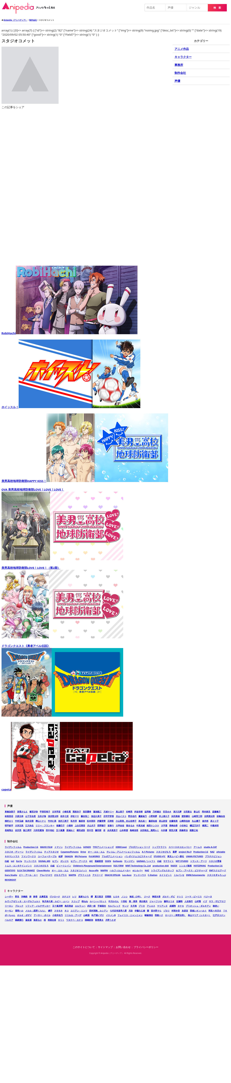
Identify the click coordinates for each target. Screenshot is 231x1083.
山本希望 (124, 830)
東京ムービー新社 (175, 856)
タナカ (181, 905)
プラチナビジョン (213, 856)
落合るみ (130, 825)
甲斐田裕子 (45, 811)
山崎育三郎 (197, 816)
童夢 (175, 851)
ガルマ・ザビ (168, 896)
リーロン (9, 905)
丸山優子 (196, 820)
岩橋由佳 (221, 816)
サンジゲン (129, 861)
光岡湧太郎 (209, 816)
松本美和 (91, 820)
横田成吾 (81, 830)
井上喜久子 (164, 816)
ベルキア (9, 919)
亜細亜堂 (99, 861)
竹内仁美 (52, 820)
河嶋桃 (24, 896)
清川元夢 (177, 811)
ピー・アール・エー (28, 875)
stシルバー (138, 870)
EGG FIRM (119, 865)
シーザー (9, 896)
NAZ (212, 851)
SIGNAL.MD (44, 861)
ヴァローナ (55, 896)
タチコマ (66, 896)
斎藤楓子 (216, 811)
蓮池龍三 (97, 811)
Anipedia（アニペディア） (30, 8)
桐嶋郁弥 (89, 919)
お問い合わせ (123, 947)
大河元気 (19, 825)
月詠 (131, 910)
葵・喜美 (133, 901)
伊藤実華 (101, 820)
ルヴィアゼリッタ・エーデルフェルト (22, 901)
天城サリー (108, 811)
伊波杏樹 (138, 811)
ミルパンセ (179, 875)
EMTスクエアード (217, 870)
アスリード (97, 875)
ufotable (220, 851)
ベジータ (208, 896)
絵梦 (61, 856)
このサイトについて (84, 947)
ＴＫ (225, 910)
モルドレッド (114, 905)
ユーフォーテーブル (47, 856)
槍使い (216, 905)
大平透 (164, 825)
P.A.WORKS (94, 856)
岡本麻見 (206, 811)
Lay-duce (127, 875)
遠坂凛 (28, 919)
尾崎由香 (173, 825)
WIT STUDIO (182, 861)
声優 (177, 81)
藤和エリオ (169, 901)
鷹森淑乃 (142, 816)
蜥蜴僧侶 (148, 915)
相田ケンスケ (153, 825)
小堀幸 (70, 825)
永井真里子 (112, 830)
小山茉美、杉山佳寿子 (126, 820)
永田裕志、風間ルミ (149, 830)
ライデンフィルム (13, 847)
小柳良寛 (66, 811)
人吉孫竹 (188, 901)
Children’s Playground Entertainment (92, 865)
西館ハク (159, 915)
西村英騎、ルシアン (98, 910)
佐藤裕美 (173, 820)
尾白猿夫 (143, 901)
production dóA (161, 865)
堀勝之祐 (194, 830)
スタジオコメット (78, 870)
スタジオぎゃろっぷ (216, 875)
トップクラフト (159, 847)
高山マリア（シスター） (199, 915)
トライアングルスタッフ (162, 870)
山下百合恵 (30, 816)
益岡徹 (147, 811)
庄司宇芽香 (108, 816)
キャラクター (183, 57)
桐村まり (9, 820)
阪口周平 (27, 830)
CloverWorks (43, 870)
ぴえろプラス (60, 875)
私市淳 (74, 820)
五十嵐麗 (60, 830)
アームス (198, 847)
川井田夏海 (38, 830)
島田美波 (69, 905)
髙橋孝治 (183, 830)
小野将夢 (153, 816)
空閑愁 (108, 896)
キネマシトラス (12, 856)
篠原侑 (82, 820)
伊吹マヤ (75, 816)
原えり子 (214, 820)
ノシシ (124, 896)
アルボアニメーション (112, 856)
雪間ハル (19, 910)
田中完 (90, 830)
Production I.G (30, 847)
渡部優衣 (186, 816)
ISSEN (108, 861)
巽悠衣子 (77, 811)
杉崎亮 (129, 811)
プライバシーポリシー (146, 947)
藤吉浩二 (85, 816)
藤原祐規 (153, 820)
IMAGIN (69, 856)
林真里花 (9, 816)
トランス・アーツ (198, 861)
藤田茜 (98, 830)
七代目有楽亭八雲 (118, 910)
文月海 (133, 905)
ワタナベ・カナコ (74, 919)
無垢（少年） (135, 896)
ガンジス (64, 861)
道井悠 (205, 820)
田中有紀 (50, 830)
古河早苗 (56, 811)
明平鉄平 (9, 825)
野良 (17, 896)
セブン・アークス (79, 861)
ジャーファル (155, 901)
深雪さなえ (22, 811)
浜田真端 (175, 816)
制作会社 (180, 73)
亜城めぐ (70, 830)
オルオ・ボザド (24, 915)
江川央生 (29, 825)
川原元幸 (19, 816)
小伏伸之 (183, 825)
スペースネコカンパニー (180, 847)
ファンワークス (28, 856)
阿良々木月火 (215, 910)
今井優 (164, 830)
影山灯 (197, 811)
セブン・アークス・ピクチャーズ (191, 870)
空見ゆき (167, 811)
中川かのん (113, 901)
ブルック (19, 905)
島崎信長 (134, 830)
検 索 (217, 7)
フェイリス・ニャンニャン (130, 915)
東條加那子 (10, 811)
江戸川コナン (219, 915)
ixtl (12, 861)
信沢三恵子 (63, 820)
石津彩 (110, 820)
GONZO (87, 847)
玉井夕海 (42, 816)
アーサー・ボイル (42, 915)
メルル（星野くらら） (35, 910)
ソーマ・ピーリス (193, 896)
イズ (205, 901)
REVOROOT (10, 879)
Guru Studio (11, 875)
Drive (83, 851)
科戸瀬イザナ (97, 915)
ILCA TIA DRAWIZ (26, 870)
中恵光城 (140, 825)
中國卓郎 (214, 825)
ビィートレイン (63, 865)
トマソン (58, 847)
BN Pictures (81, 856)
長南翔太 (9, 830)
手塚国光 (102, 905)
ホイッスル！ (71, 407)
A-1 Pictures (148, 851)
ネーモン (9, 910)
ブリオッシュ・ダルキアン (198, 905)
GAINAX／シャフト (146, 861)
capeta (67, 789)
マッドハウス (30, 861)
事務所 (179, 65)
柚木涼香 (29, 820)
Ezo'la (19, 861)
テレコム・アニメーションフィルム (123, 851)
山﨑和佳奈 (184, 820)
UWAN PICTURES (194, 856)
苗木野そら (156, 910)
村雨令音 (175, 910)
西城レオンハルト (198, 910)
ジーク (147, 896)
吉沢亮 (18, 830)
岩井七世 (64, 816)
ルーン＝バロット (98, 901)
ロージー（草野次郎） (175, 915)
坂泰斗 (111, 825)
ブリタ (142, 905)
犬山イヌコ (121, 816)
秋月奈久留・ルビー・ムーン (55, 901)
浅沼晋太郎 (53, 816)
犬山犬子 (91, 825)
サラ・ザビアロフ (217, 901)
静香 (35, 896)
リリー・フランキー (45, 825)
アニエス (151, 905)
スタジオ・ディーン (14, 851)
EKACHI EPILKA (112, 875)
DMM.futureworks (195, 875)
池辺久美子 (96, 816)
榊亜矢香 (156, 896)
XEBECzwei (121, 847)
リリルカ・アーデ (73, 915)
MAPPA (104, 870)
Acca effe (93, 870)
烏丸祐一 (142, 820)
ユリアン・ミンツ (79, 910)
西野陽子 (101, 825)
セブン (55, 861)
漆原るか (37, 919)
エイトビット (165, 875)
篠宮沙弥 (33, 811)
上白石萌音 (80, 825)
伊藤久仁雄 (140, 910)
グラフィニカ (84, 875)
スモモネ (58, 910)
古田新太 (187, 811)
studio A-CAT (210, 847)
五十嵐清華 (57, 905)
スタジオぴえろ (163, 851)
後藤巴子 (60, 825)
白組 (7, 861)
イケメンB (111, 915)
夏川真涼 (99, 896)
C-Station (152, 875)
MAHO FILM (46, 847)
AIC (91, 861)
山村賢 (198, 901)
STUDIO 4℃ (159, 856)
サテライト (168, 861)
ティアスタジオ (51, 851)
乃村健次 (157, 811)
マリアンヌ (162, 905)
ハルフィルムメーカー (120, 870)
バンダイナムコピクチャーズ (138, 856)
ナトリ (180, 896)
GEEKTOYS (10, 870)
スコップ (75, 901)
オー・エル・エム (96, 851)
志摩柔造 (43, 896)
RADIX (174, 865)
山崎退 (86, 915)
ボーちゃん (10, 915)
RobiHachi (70, 333)
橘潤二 (205, 825)
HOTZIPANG (200, 865)
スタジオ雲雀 (215, 861)
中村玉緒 (19, 820)
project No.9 (185, 851)
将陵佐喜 (52, 919)
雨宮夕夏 (173, 830)
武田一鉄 (91, 905)
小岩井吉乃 (57, 915)
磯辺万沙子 (195, 825)
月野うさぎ (110, 919)
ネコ (66, 910)
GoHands (117, 861)
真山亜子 (120, 811)
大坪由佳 (120, 825)
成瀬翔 (172, 905)
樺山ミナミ (41, 820)
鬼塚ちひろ (83, 896)
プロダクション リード (139, 847)
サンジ (125, 905)
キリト (61, 919)
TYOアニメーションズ (103, 847)
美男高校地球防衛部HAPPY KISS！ (85, 481)
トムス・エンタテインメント (18, 865)
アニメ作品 (182, 49)
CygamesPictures (70, 851)
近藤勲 (179, 901)
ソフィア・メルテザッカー (37, 905)
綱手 (50, 910)
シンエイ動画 (185, 865)
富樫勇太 (99, 919)
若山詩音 (163, 820)
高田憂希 (87, 811)
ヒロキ (116, 896)
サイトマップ (105, 947)
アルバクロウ (46, 875)
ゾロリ (166, 910)
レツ (74, 896)
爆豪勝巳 (19, 919)
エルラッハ (80, 905)
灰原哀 (185, 910)
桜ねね (85, 901)
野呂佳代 (132, 816)
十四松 (124, 901)
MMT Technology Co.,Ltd (138, 865)
